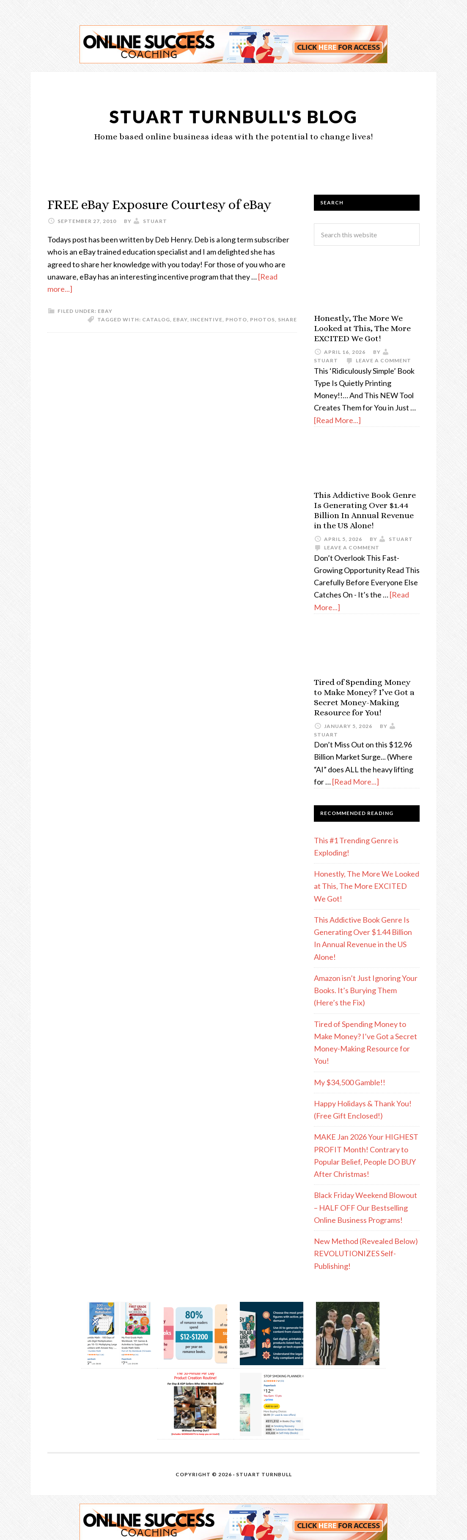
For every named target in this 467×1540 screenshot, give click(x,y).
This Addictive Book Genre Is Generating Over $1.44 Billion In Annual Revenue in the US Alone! (365, 510)
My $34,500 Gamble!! (349, 1082)
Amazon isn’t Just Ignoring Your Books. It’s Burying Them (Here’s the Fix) (366, 990)
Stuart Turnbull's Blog (234, 115)
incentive (206, 337)
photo (236, 337)
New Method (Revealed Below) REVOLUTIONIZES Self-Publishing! (366, 1253)
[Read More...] (337, 420)
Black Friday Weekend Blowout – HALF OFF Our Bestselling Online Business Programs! (365, 1207)
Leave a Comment (383, 360)
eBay (105, 329)
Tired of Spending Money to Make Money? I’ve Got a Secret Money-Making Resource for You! (364, 697)
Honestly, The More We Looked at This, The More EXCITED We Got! (362, 328)
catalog (156, 337)
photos (262, 337)
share (287, 337)
